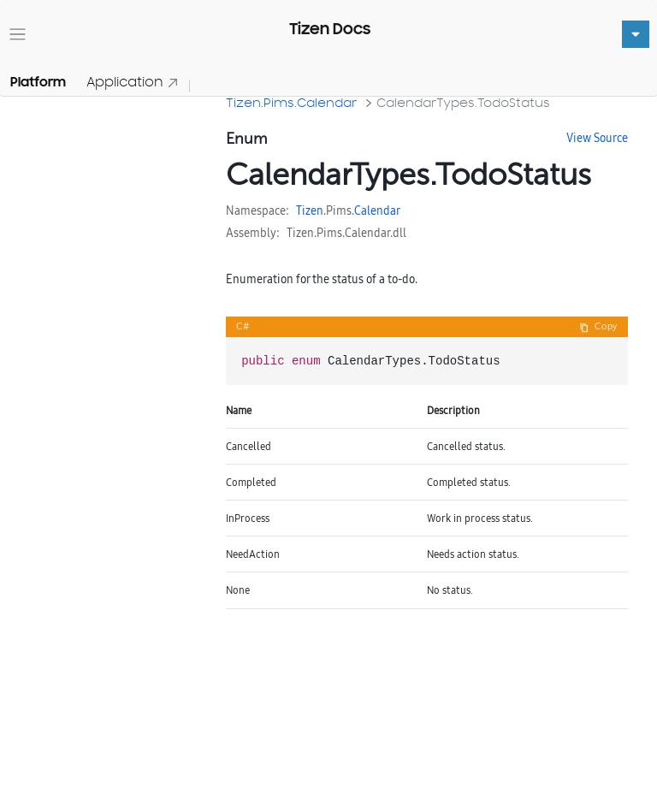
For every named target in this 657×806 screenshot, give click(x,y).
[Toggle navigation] (17, 34)
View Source (597, 137)
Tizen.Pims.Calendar (291, 102)
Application (132, 82)
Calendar (377, 210)
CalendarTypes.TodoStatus (463, 102)
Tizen (309, 210)
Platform (38, 82)
